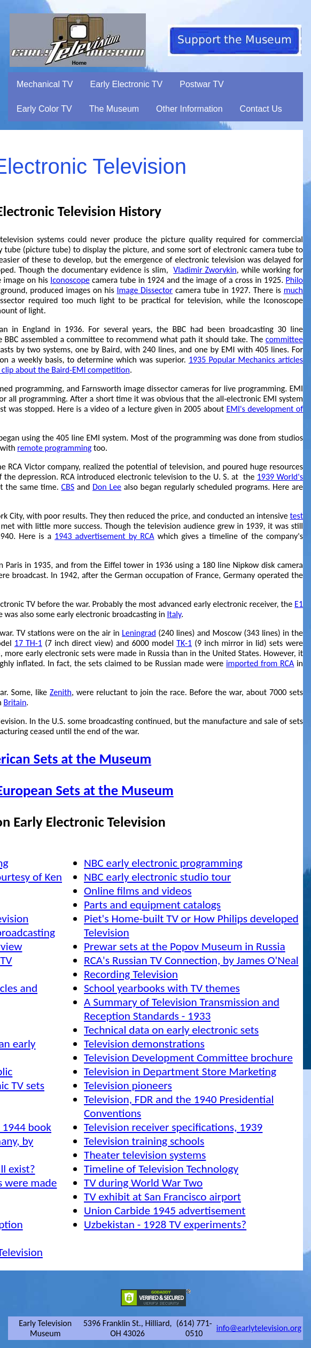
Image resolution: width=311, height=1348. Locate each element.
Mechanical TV (45, 84)
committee (284, 339)
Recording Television (131, 974)
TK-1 (184, 643)
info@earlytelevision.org (258, 1328)
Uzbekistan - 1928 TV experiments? (165, 1224)
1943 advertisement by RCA (104, 536)
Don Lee (106, 487)
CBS (68, 487)
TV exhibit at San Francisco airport (162, 1197)
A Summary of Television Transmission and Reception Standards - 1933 (181, 1009)
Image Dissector (145, 290)
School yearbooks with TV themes (162, 988)
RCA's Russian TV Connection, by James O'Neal (191, 960)
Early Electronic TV (126, 84)
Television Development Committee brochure (188, 1058)
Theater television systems (145, 1155)
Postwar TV (201, 84)
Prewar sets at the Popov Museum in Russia (184, 946)
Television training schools (144, 1141)
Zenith (61, 692)
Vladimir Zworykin (204, 270)
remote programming (54, 448)
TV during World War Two (143, 1183)
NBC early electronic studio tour (157, 877)
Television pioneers (128, 1085)
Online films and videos (138, 891)
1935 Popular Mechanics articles (246, 360)
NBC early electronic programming (163, 863)
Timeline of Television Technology (161, 1169)
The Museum (114, 108)
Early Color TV (44, 108)
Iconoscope (70, 280)
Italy (174, 614)
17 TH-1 (28, 643)
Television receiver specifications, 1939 (173, 1127)
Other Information (189, 108)
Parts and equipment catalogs (152, 905)
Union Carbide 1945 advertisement (164, 1211)
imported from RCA (260, 663)
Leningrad (139, 633)
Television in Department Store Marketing (180, 1072)
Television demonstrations (144, 1044)
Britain (15, 702)
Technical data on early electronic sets (171, 1030)
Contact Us (261, 108)
